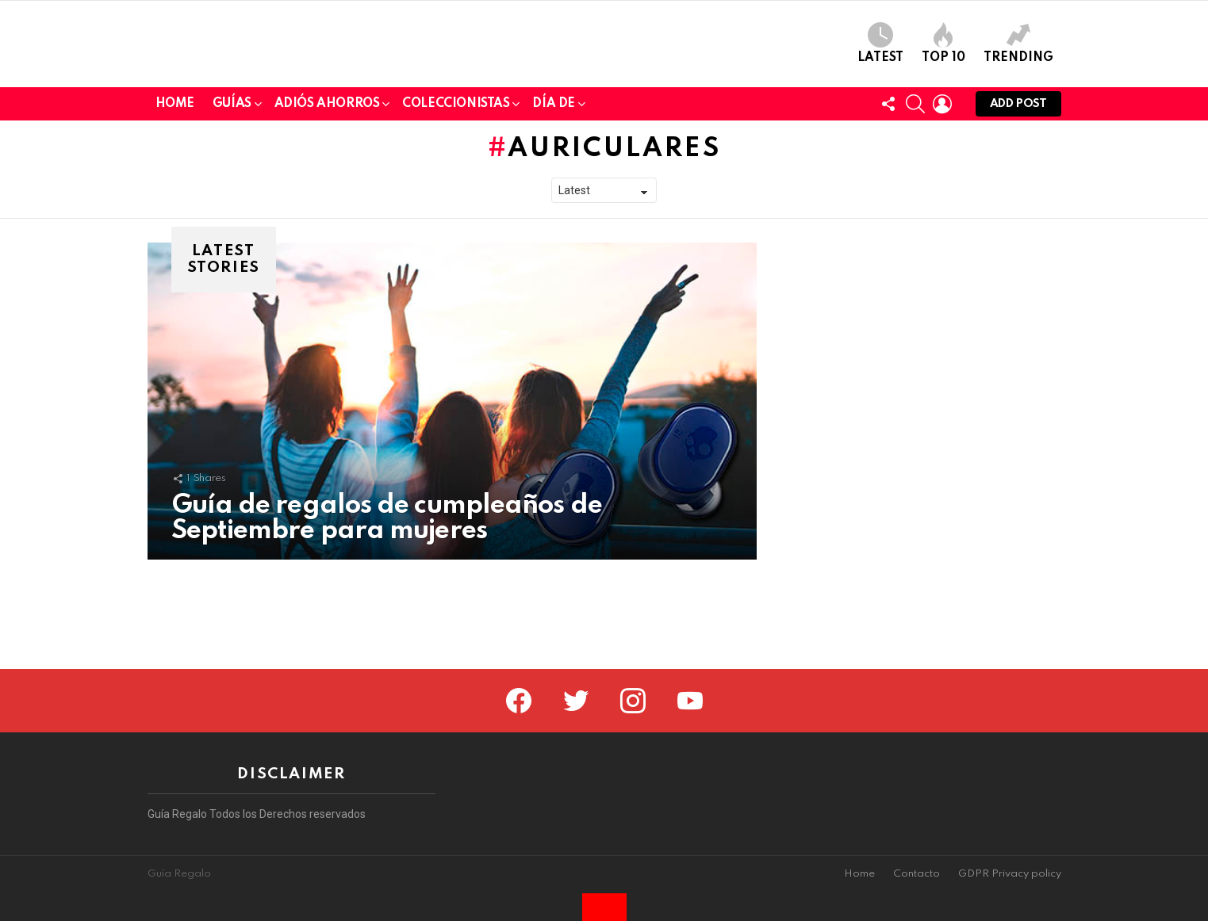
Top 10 (943, 98)
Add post (1018, 217)
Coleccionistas (455, 216)
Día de (553, 216)
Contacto (916, 874)
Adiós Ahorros (327, 216)
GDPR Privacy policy (1009, 874)
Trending (1018, 98)
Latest (880, 98)
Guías (232, 216)
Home (174, 213)
